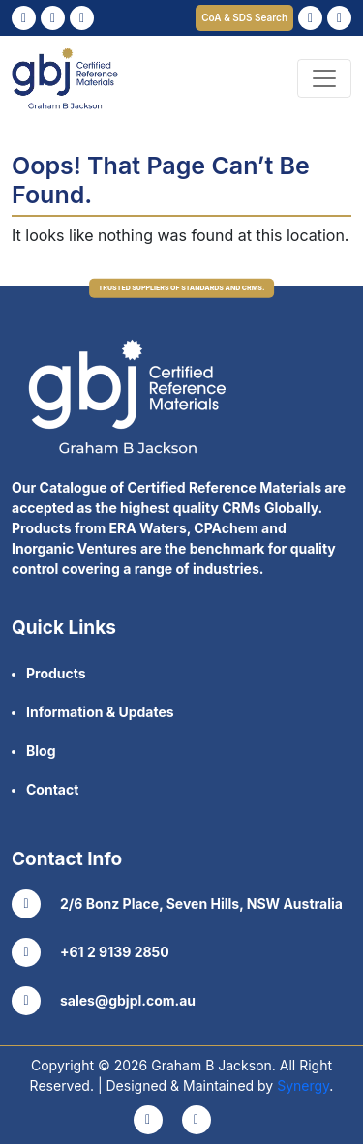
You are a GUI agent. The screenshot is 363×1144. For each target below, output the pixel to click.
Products (56, 673)
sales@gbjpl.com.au (104, 1000)
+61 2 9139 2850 (90, 952)
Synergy (303, 1085)
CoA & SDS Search (244, 17)
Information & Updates (100, 712)
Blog (41, 750)
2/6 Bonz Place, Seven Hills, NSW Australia (177, 903)
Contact (52, 789)
